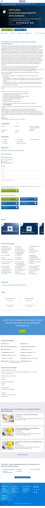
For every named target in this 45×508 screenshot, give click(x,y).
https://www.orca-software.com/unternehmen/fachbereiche (12, 150)
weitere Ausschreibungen (22, 456)
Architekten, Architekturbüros (8, 471)
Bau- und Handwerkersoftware (11, 3)
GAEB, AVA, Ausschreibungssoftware (24, 3)
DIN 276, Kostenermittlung (35, 471)
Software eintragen (15, 490)
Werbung (13, 491)
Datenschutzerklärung (11, 187)
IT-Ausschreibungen (25, 490)
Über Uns (2, 490)
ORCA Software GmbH (7, 157)
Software (3, 3)
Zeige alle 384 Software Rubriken (22, 479)
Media (14, 33)
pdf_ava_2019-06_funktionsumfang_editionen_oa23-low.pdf (14, 284)
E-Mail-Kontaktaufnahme (8, 162)
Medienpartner (14, 492)
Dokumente (29, 33)
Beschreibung (5, 33)
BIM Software (19, 471)
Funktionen (22, 33)
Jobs (2, 492)
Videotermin (22, 331)
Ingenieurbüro (19, 473)
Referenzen (3, 491)
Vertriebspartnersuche (25, 491)
